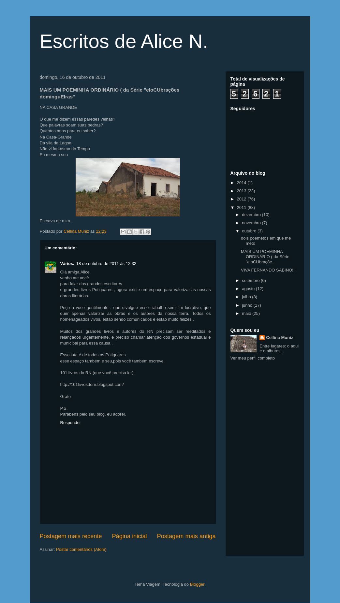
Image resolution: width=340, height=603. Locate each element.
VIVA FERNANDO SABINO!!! (268, 270)
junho (247, 305)
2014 (242, 182)
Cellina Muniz (279, 337)
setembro (251, 280)
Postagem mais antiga (186, 536)
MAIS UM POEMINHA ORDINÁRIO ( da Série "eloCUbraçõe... (265, 256)
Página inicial (129, 536)
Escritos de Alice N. (124, 41)
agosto (249, 288)
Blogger (197, 584)
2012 (242, 199)
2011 (242, 207)
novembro (252, 222)
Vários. (67, 263)
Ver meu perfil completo (252, 358)
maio (247, 313)
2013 (242, 190)
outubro (250, 230)
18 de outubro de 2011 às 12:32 (106, 263)
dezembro (252, 214)
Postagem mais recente (71, 536)
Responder (70, 422)
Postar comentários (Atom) (81, 549)
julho (247, 296)
